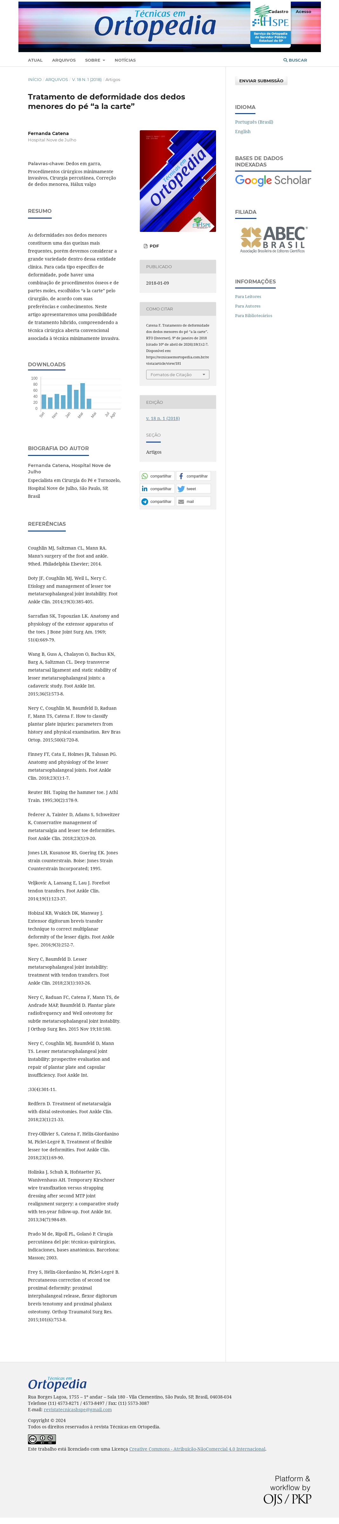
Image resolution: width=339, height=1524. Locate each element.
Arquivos (64, 60)
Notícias (125, 60)
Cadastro (278, 11)
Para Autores (248, 306)
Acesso (303, 11)
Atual (35, 60)
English (243, 131)
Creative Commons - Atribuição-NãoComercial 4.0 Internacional (197, 1449)
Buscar (295, 60)
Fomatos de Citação (171, 374)
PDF (153, 245)
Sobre (93, 60)
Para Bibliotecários (253, 315)
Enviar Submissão (261, 80)
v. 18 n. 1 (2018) (87, 79)
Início (35, 79)
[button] (157, 476)
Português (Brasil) (254, 122)
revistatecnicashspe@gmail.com (78, 1409)
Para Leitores (248, 296)
